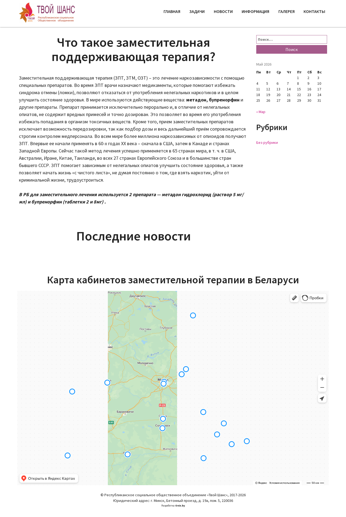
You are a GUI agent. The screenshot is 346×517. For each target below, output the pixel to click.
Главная (172, 11)
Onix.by (180, 505)
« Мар (260, 111)
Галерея (286, 11)
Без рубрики (267, 142)
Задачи (197, 11)
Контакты (314, 11)
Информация (255, 11)
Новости (223, 11)
